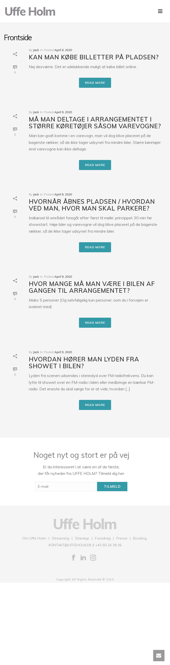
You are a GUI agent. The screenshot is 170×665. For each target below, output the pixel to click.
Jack (36, 50)
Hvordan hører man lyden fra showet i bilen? (84, 362)
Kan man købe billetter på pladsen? (94, 57)
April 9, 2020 (63, 50)
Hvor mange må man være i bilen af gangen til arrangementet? (92, 287)
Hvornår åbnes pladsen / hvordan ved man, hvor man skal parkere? (92, 205)
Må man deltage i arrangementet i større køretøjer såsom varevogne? (95, 122)
